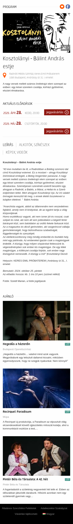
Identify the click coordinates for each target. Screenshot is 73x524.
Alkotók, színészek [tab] (34, 145)
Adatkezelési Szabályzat (54, 508)
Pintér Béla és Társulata (16, 484)
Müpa (6, 416)
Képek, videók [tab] (17, 152)
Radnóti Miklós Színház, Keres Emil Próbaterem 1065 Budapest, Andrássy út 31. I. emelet (34, 75)
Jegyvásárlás (54, 112)
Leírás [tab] (8, 145)
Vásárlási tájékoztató (26, 514)
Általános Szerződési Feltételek (19, 508)
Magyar (49, 514)
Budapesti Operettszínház (17, 349)
